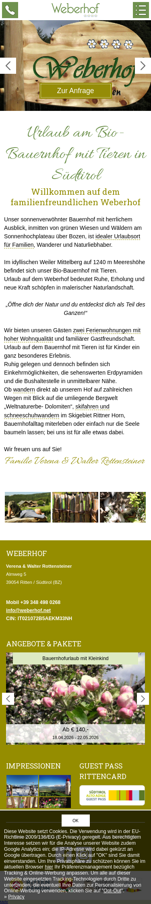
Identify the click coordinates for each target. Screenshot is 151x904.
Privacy (16, 897)
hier (49, 867)
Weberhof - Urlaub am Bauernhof (76, 10)
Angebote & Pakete (43, 643)
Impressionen (33, 766)
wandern (24, 389)
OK (75, 820)
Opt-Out (112, 891)
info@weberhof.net (28, 610)
